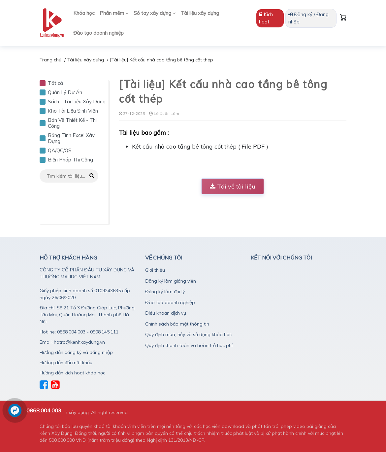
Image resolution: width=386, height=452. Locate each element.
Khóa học (83, 13)
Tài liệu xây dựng (200, 13)
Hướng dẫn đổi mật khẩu (66, 362)
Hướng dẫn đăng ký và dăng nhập (76, 352)
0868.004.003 (43, 410)
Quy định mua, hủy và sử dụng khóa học (188, 334)
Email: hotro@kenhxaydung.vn (72, 342)
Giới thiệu (155, 270)
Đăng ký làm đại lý (165, 292)
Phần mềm (114, 13)
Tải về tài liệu (232, 186)
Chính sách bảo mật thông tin (177, 324)
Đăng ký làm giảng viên (170, 281)
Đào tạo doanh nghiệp (98, 33)
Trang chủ (50, 60)
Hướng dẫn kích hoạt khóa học (72, 373)
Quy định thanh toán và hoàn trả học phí (189, 345)
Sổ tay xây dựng (155, 13)
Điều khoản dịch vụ (165, 313)
